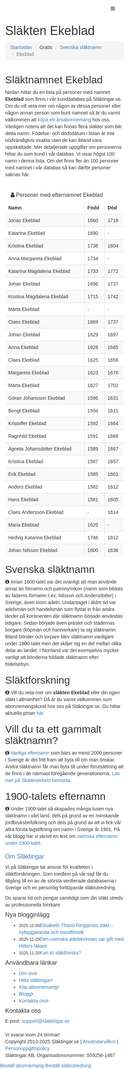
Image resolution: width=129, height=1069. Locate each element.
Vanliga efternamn (30, 753)
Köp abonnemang (38, 987)
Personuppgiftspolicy (27, 1048)
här (39, 713)
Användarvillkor (99, 1041)
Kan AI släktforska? (60, 953)
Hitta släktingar (35, 980)
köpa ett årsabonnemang (64, 119)
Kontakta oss (33, 1001)
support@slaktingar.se (45, 1021)
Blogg (25, 994)
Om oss (27, 973)
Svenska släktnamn (80, 47)
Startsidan (21, 47)
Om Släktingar (24, 856)
